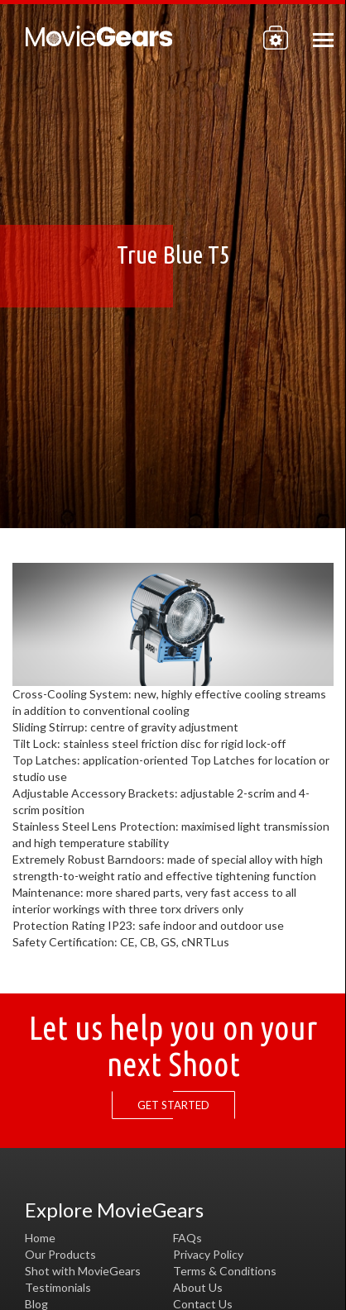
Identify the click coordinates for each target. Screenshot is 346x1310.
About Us (198, 1287)
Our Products (60, 1254)
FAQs (187, 1238)
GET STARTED (177, 1105)
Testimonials (58, 1287)
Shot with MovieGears (83, 1271)
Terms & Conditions (224, 1271)
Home (40, 1238)
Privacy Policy (208, 1254)
